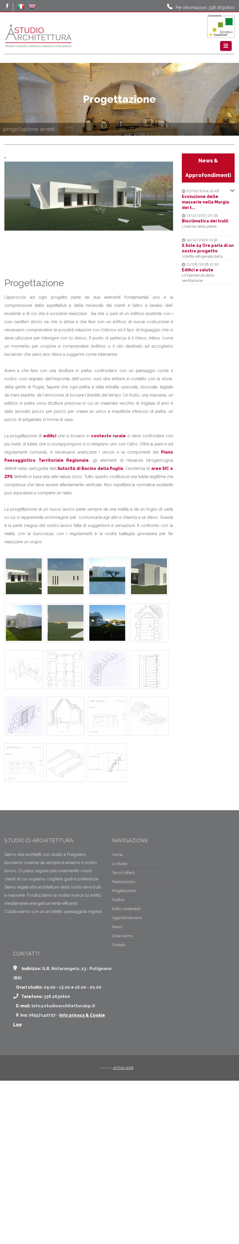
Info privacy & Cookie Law (87, 1077)
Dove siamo (23, 1007)
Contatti (19, 1016)
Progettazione (25, 962)
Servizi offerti (24, 944)
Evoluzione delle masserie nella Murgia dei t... (205, 202)
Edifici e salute (197, 270)
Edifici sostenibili (27, 980)
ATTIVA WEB (123, 1120)
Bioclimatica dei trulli (205, 221)
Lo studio (21, 934)
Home (18, 925)
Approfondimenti (28, 989)
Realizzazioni (24, 953)
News (18, 998)
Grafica (19, 971)
